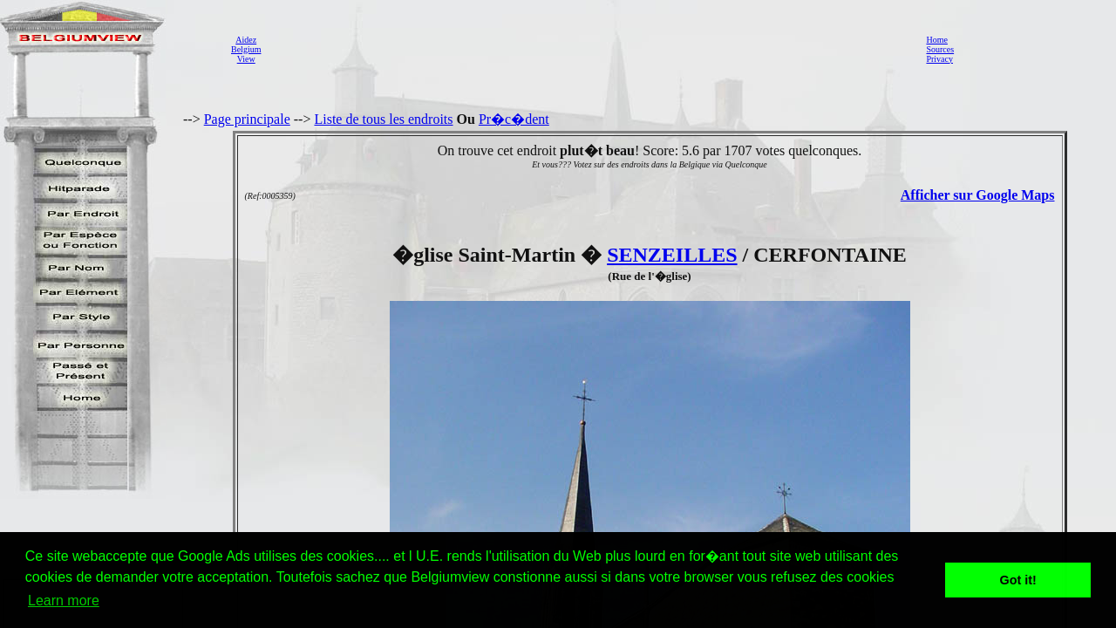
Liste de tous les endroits (383, 119)
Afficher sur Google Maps (978, 195)
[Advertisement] (588, 49)
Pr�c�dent (514, 119)
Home (936, 39)
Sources (940, 49)
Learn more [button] (63, 600)
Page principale (247, 119)
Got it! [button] (1018, 580)
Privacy (939, 59)
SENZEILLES (672, 254)
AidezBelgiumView (246, 49)
